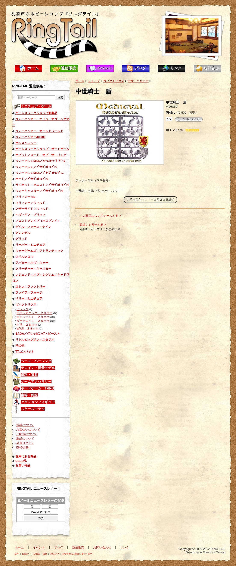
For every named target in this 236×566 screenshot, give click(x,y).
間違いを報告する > (93, 224)
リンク (176, 68)
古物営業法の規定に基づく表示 (77, 554)
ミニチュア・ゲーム (36, 106)
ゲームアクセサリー (36, 381)
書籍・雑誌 (29, 395)
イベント (104, 68)
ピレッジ (22, 309)
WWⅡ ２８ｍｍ (27, 328)
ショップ (94, 81)
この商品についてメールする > (100, 215)
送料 (17, 554)
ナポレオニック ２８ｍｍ (34, 313)
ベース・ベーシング (36, 361)
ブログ (140, 68)
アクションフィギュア (38, 402)
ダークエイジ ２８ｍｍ (32, 320)
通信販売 (68, 68)
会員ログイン (25, 443)
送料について (25, 425)
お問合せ (211, 68)
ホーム (33, 68)
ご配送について (26, 434)
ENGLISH (22, 447)
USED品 (21, 461)
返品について (25, 438)
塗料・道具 (29, 374)
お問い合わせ (102, 547)
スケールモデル (33, 409)
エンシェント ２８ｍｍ (32, 317)
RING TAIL (218, 549)
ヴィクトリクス (113, 81)
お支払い (26, 554)
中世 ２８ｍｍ (26, 324)
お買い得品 (22, 465)
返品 (45, 554)
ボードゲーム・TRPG (37, 388)
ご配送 (36, 554)
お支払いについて (28, 429)
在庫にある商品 (25, 456)
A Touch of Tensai (212, 552)
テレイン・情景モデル (38, 368)
